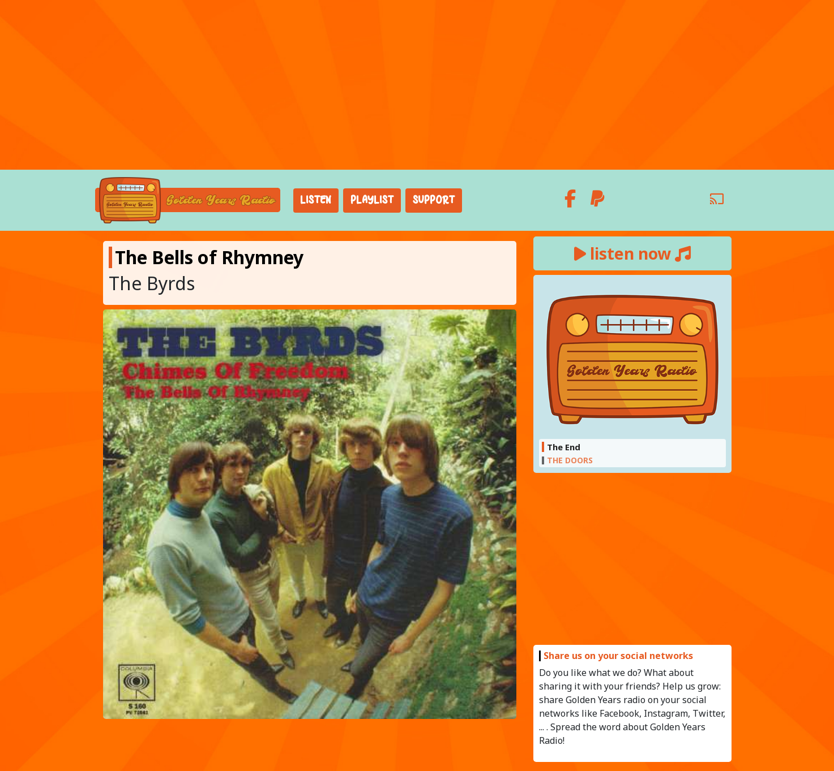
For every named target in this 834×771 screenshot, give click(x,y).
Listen (315, 200)
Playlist (372, 200)
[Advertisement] (417, 85)
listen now (632, 253)
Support (433, 200)
